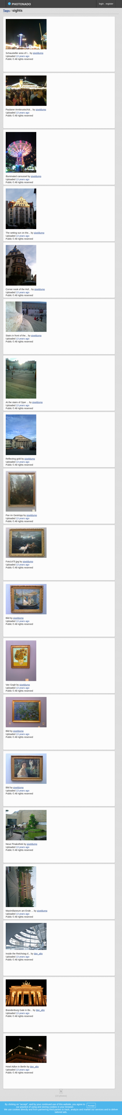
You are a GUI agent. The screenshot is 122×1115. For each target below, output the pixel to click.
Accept (91, 1105)
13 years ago (22, 56)
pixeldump (38, 53)
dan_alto (38, 953)
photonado (19, 4)
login (101, 3)
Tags (6, 10)
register (109, 3)
